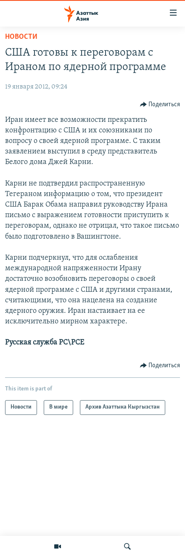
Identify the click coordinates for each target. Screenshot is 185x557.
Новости (21, 37)
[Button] (160, 104)
